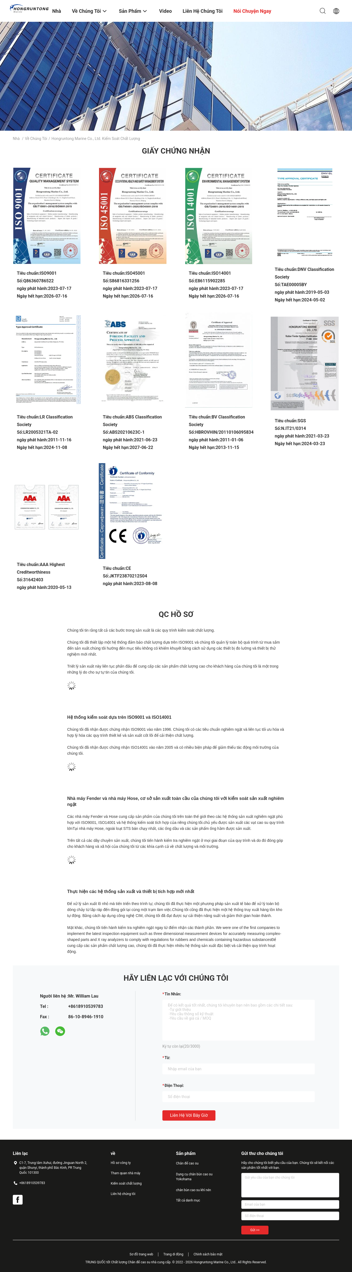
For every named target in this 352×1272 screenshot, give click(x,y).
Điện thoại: (174, 1085)
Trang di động (173, 1254)
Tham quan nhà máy (125, 1173)
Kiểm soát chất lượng (126, 1183)
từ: (167, 1058)
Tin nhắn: (173, 994)
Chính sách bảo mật (207, 1254)
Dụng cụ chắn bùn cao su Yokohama (194, 1176)
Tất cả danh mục (188, 1200)
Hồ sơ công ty (121, 1163)
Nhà (16, 138)
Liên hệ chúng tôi (123, 1194)
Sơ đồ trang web (141, 1254)
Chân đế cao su (187, 1163)
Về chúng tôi (36, 138)
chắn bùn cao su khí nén (193, 1190)
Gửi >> (255, 1230)
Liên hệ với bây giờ (189, 1115)
